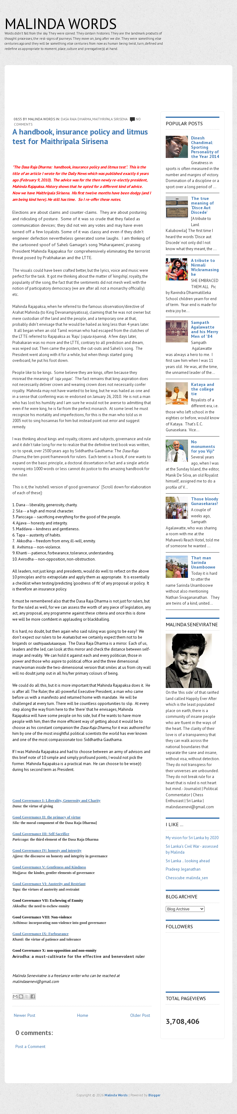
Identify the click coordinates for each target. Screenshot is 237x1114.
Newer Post (24, 1015)
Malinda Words (61, 23)
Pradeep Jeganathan (183, 869)
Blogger (154, 1095)
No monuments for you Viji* (203, 446)
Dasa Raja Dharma (76, 119)
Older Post (140, 1015)
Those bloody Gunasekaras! (204, 501)
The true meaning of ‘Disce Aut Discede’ (202, 205)
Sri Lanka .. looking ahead (188, 860)
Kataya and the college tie (202, 389)
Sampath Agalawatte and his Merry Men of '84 (204, 329)
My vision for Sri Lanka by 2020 (192, 837)
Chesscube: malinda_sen (187, 877)
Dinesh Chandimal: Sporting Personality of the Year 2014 (205, 147)
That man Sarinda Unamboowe (203, 562)
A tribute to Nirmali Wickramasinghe (205, 267)
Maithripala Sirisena (109, 119)
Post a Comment (30, 1046)
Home (82, 1015)
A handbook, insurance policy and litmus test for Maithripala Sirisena (80, 136)
